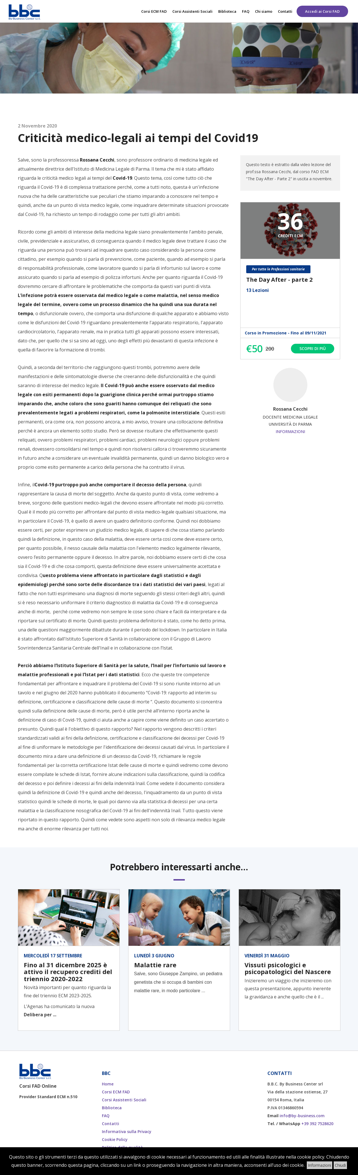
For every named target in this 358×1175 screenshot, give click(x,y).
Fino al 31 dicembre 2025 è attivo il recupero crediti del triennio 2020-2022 (68, 971)
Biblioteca (227, 11)
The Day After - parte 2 (279, 279)
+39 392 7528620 (317, 1123)
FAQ (245, 11)
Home (107, 1084)
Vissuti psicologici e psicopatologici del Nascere (288, 968)
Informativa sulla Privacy (126, 1131)
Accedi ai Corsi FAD (322, 11)
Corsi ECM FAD (154, 11)
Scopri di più (312, 348)
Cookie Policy (115, 1139)
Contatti (285, 11)
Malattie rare (155, 964)
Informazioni (290, 431)
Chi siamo (263, 11)
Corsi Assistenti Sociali (192, 11)
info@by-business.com (302, 1115)
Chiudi (340, 1165)
